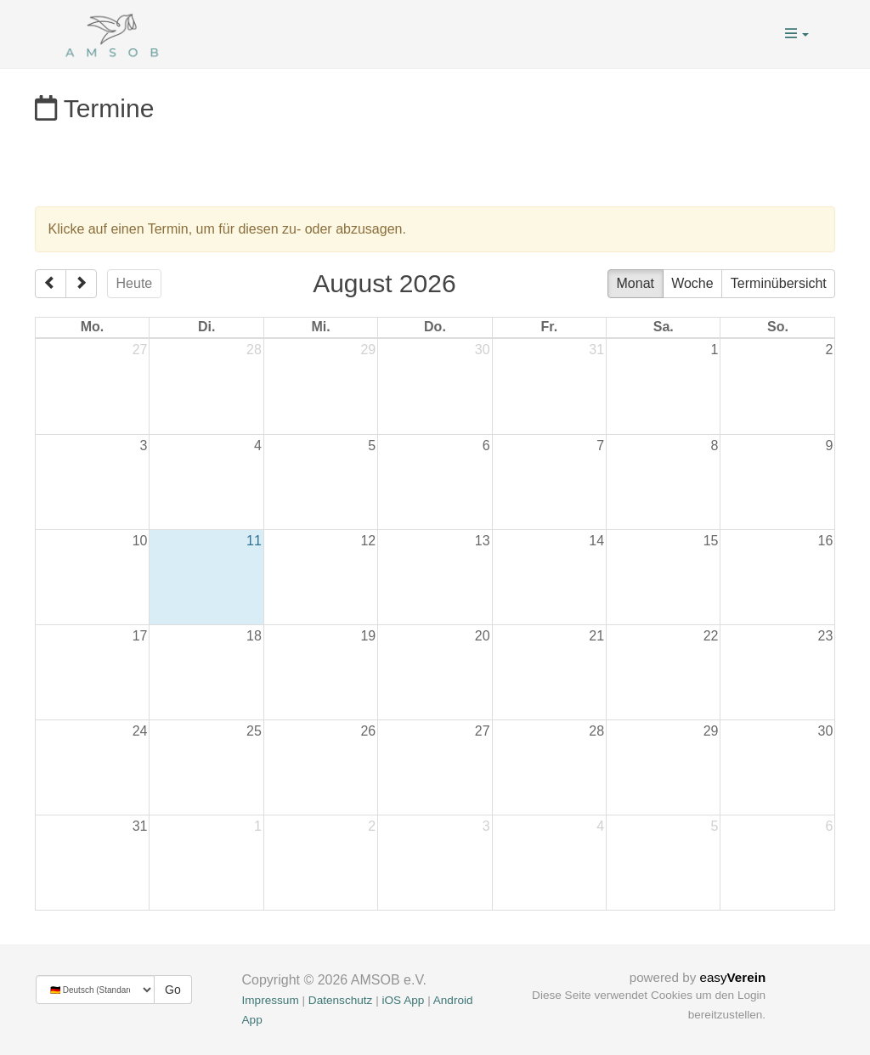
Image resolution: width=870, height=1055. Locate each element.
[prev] (50, 283)
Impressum (270, 1000)
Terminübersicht (779, 283)
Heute (134, 283)
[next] (81, 283)
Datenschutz (340, 1000)
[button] (797, 34)
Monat (635, 283)
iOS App (402, 1000)
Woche (692, 283)
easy (732, 977)
